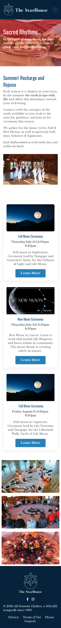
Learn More (30, 273)
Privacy (13, 617)
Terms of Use (32, 617)
